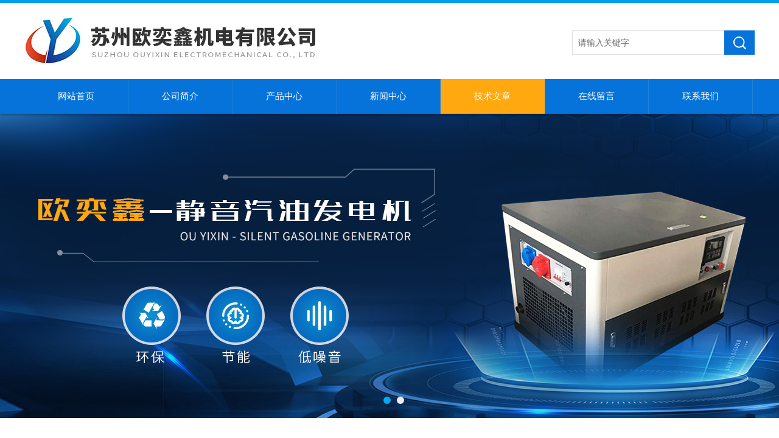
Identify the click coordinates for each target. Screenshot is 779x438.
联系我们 (700, 96)
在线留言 (596, 96)
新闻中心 (388, 96)
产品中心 (284, 96)
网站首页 (76, 96)
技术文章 (492, 96)
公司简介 (180, 96)
